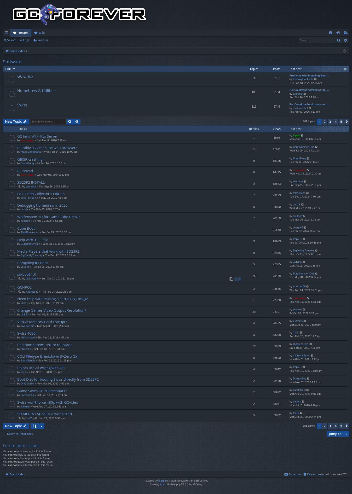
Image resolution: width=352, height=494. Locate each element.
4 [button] (336, 121)
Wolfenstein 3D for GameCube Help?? (48, 216)
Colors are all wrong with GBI (41, 367)
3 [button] (330, 121)
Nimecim (26, 349)
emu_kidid (27, 140)
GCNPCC (24, 287)
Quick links (7, 33)
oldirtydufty (32, 278)
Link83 (25, 314)
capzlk (24, 209)
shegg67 (298, 227)
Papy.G (297, 239)
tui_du (24, 372)
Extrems (298, 93)
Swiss (22, 105)
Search (11, 40)
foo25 (29, 418)
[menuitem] (330, 33)
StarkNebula (28, 360)
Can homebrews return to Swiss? (44, 344)
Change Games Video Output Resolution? (51, 310)
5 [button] (341, 121)
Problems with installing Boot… (309, 75)
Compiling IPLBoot (32, 262)
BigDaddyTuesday (31, 255)
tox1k (296, 413)
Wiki (42, 32)
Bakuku (25, 406)
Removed (25, 170)
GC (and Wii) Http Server (37, 136)
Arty (162, 484)
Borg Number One (303, 146)
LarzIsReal (299, 390)
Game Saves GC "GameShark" (42, 390)
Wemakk (31, 186)
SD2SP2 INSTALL (31, 182)
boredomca (27, 395)
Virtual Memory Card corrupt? (42, 321)
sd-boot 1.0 (26, 274)
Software (12, 61)
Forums (23, 32)
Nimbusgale (28, 337)
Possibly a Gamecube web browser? (47, 147)
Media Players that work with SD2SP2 (48, 251)
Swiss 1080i (26, 333)
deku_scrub (28, 197)
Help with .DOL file (32, 239)
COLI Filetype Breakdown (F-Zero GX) (48, 356)
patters (297, 401)
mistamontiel (300, 108)
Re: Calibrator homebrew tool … (309, 89)
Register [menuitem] (346, 33)
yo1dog (25, 266)
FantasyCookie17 (303, 79)
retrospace (299, 193)
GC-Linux (25, 76)
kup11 (24, 303)
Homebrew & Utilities (36, 90)
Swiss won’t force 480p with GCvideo (47, 402)
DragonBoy (27, 383)
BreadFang (27, 163)
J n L (296, 332)
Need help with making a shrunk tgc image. (53, 298)
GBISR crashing (29, 159)
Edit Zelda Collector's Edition (41, 193)
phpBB (162, 480)
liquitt (296, 135)
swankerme (27, 326)
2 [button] (325, 121)
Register (42, 40)
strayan (297, 309)
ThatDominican (30, 232)
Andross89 (32, 291)
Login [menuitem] (339, 33)
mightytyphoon (301, 355)
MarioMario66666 (31, 151)
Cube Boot (26, 228)
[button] (346, 122)
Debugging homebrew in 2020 (42, 205)
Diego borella (301, 344)
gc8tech (25, 220)
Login (26, 40)
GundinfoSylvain (30, 243)
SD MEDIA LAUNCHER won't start (44, 413)
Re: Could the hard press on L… (309, 104)
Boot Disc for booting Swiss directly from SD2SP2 (58, 379)
